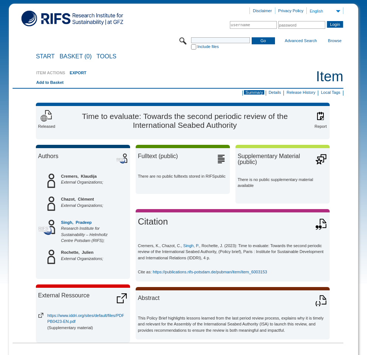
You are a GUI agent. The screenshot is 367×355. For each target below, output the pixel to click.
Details (275, 92)
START (45, 56)
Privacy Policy (290, 10)
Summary (254, 92)
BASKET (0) (76, 56)
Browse (334, 40)
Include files (208, 46)
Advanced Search (301, 40)
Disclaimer (262, 10)
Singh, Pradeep (76, 222)
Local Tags (330, 92)
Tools (106, 56)
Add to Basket (50, 82)
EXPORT (78, 73)
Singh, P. (191, 245)
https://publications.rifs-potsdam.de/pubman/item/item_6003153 (210, 272)
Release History (301, 92)
